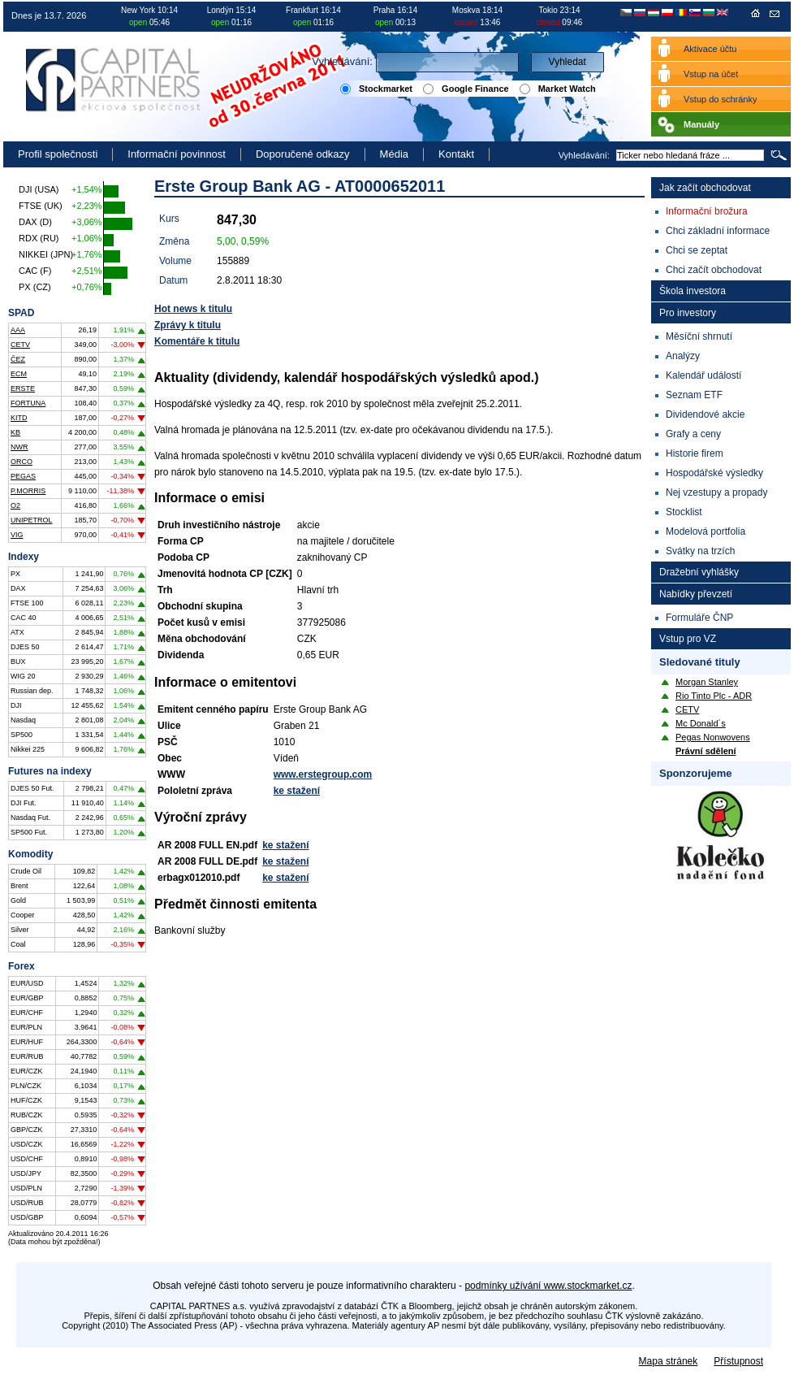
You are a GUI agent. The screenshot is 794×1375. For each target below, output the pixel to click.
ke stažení (297, 790)
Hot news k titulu (193, 308)
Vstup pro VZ (687, 638)
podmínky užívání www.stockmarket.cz (548, 1285)
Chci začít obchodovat (714, 269)
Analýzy (683, 356)
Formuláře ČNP (699, 617)
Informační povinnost (176, 154)
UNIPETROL (32, 520)
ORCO (21, 462)
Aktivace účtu (710, 49)
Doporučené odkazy (303, 154)
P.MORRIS (28, 491)
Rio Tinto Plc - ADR (713, 696)
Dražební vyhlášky (699, 572)
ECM (19, 374)
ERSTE (23, 388)
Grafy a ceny (693, 434)
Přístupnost (738, 1361)
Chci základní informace (718, 230)
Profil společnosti (57, 154)
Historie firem (694, 453)
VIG (17, 535)
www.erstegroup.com (323, 774)
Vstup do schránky (720, 99)
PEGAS (23, 476)
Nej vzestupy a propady (716, 492)
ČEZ (18, 359)
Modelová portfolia (705, 531)
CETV (20, 344)
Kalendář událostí (703, 375)
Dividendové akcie (705, 414)
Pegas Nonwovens (712, 737)
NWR (19, 447)
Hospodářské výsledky (714, 473)
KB (15, 432)
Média (394, 154)
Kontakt (456, 154)
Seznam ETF (694, 395)
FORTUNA (28, 403)
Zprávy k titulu (187, 325)
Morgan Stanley (706, 682)
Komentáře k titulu (196, 341)
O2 (15, 505)
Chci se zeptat (696, 250)
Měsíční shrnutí (699, 336)
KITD (19, 418)
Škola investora (692, 291)
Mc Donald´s (700, 723)
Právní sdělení (705, 751)
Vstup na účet (711, 74)
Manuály (701, 124)
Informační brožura (707, 211)
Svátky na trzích (700, 551)
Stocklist (684, 512)
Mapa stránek (668, 1361)
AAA (18, 330)
